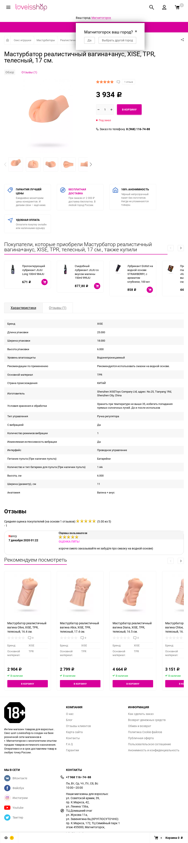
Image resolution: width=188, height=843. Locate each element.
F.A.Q (69, 744)
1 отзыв (128, 81)
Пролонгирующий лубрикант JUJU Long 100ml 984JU (33, 270)
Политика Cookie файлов (145, 732)
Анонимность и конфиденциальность (153, 750)
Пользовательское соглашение (149, 744)
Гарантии (72, 750)
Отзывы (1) (29, 72)
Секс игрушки (22, 40)
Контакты (73, 738)
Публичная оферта (141, 738)
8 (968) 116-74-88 (138, 129)
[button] (91, 164)
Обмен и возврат (139, 726)
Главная (7, 40)
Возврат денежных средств (147, 719)
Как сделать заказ (141, 713)
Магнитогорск (101, 18)
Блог (69, 719)
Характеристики (23, 307)
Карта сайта (74, 732)
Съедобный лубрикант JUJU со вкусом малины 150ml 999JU (87, 272)
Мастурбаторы (46, 40)
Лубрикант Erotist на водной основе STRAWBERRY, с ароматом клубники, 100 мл (140, 273)
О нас (70, 713)
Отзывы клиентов (78, 726)
